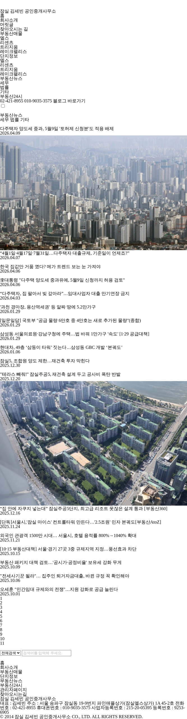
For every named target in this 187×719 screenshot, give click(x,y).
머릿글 (6, 24)
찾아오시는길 (14, 694)
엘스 (4, 38)
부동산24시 (11, 96)
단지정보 (9, 56)
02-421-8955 (11, 100)
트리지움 (9, 47)
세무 (4, 82)
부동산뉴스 (11, 78)
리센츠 (6, 42)
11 (2, 643)
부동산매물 (11, 33)
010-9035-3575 (38, 100)
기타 (4, 91)
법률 (4, 87)
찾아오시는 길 (14, 29)
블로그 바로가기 (69, 100)
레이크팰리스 (13, 51)
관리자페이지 (13, 689)
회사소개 (9, 20)
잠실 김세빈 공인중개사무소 (93, 6)
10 (2, 638)
